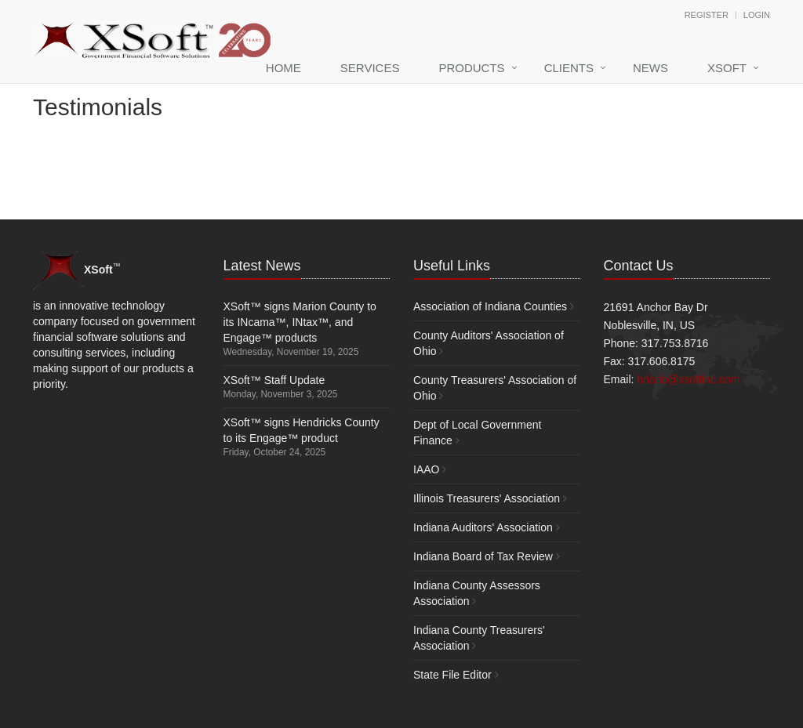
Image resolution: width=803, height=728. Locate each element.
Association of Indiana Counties (490, 306)
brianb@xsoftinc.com (688, 379)
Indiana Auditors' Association (483, 527)
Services (370, 67)
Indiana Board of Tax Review (483, 556)
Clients (569, 67)
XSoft (727, 67)
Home (283, 67)
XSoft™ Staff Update (274, 380)
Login (756, 15)
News (650, 67)
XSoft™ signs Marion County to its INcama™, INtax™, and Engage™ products (299, 322)
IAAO (426, 469)
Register (707, 15)
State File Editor (452, 674)
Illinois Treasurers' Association (486, 498)
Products (471, 67)
